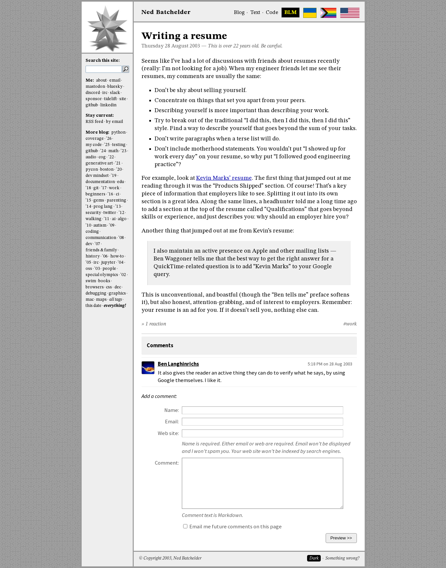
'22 (111, 157)
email (114, 80)
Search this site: (103, 61)
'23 (123, 151)
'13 (118, 207)
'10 (88, 225)
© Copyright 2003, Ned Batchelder (170, 558)
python (118, 132)
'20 (119, 169)
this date (93, 306)
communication (101, 238)
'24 (103, 151)
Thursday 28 (156, 46)
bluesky (115, 87)
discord (93, 93)
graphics (117, 293)
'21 (118, 163)
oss (89, 269)
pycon (92, 169)
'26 (109, 139)
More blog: (98, 132)
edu (120, 182)
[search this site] (104, 69)
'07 (97, 244)
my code (94, 145)
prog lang (103, 207)
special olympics (102, 275)
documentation (100, 182)
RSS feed (94, 122)
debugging (96, 293)
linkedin (108, 105)
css (109, 287)
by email (114, 122)
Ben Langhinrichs (178, 364)
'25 (107, 145)
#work (350, 324)
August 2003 (185, 46)
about (101, 80)
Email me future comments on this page (232, 526)
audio (91, 157)
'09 (112, 225)
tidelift (110, 99)
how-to (117, 256)
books (104, 281)
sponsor (94, 99)
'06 (105, 256)
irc (104, 93)
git (96, 188)
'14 (88, 207)
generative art (99, 163)
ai (113, 219)
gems (98, 200)
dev (89, 244)
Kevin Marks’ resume (224, 178)
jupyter (108, 262)
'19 (113, 176)
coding (92, 232)
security (93, 213)
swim (91, 281)
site (122, 99)
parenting (116, 200)
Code (272, 12)
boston (107, 169)
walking (93, 219)
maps (101, 299)
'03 (97, 269)
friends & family (101, 250)
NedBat (166, 12)
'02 (123, 275)
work (114, 188)
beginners (95, 194)
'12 (121, 213)
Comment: (167, 462)
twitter (109, 213)
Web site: (168, 433)
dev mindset (97, 176)
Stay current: (100, 115)
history (93, 256)
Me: (90, 80)
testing (119, 145)
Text (255, 12)
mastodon (95, 87)
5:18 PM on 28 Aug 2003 (330, 364)
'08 (121, 238)
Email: (172, 421)
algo (122, 219)
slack (115, 93)
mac (90, 299)
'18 (88, 188)
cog (102, 157)
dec (118, 287)
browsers (95, 287)
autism (99, 225)
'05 (88, 262)
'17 (104, 188)
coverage (95, 139)
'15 (88, 200)
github (92, 105)
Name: (171, 410)
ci (117, 194)
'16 (110, 194)
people (109, 269)
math (113, 151)
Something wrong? (342, 558)
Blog (239, 12)
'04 (120, 262)
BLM (290, 12)
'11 (106, 219)
